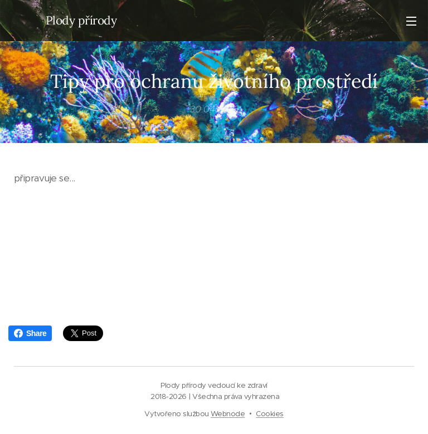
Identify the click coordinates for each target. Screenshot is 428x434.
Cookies (269, 413)
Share (30, 333)
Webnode (228, 413)
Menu (411, 21)
